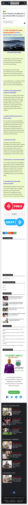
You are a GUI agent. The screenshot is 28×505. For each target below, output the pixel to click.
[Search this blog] (8, 278)
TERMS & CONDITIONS (10, 501)
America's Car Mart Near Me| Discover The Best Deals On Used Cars (14, 343)
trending (14, 289)
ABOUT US (6, 500)
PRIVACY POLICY (20, 500)
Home (4, 8)
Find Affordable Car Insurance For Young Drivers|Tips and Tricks (14, 339)
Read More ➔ (14, 392)
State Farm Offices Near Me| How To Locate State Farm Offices (13, 336)
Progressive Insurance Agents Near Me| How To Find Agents (13, 330)
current (14, 285)
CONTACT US (12, 500)
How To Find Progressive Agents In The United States (13, 345)
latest (6, 8)
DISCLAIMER (19, 501)
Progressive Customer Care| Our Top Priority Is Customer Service (13, 333)
